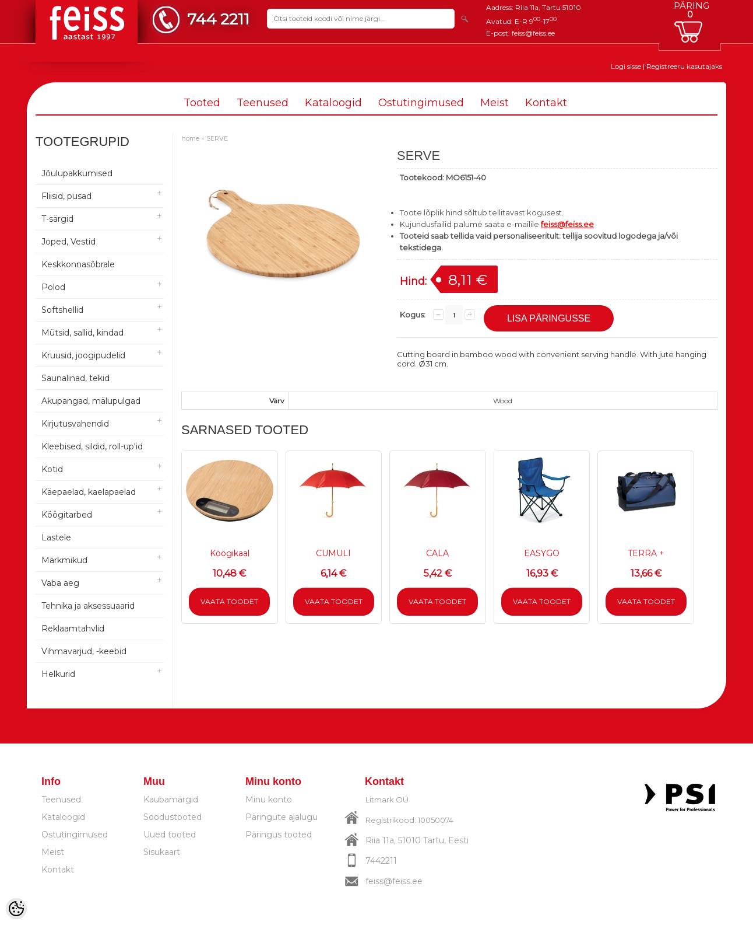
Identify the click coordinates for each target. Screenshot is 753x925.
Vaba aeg (60, 583)
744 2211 (218, 19)
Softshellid (62, 310)
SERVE (217, 138)
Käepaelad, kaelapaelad (88, 492)
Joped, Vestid (68, 241)
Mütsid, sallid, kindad (82, 332)
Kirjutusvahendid (75, 423)
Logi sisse (626, 66)
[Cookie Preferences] (16, 908)
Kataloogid (333, 102)
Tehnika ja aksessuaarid (88, 606)
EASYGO (542, 553)
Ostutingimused (421, 102)
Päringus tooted (278, 834)
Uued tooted (169, 834)
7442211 (381, 861)
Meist (494, 102)
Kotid (52, 469)
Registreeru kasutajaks (684, 66)
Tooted (202, 102)
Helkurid (58, 674)
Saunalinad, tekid (75, 378)
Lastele (56, 537)
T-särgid (57, 219)
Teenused (262, 102)
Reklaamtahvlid (72, 628)
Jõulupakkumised (76, 173)
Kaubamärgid (170, 799)
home (190, 138)
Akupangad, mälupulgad (90, 401)
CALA (437, 553)
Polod (53, 287)
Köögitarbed (66, 514)
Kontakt (546, 102)
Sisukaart (161, 852)
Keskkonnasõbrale (78, 264)
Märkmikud (64, 560)
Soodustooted (172, 817)
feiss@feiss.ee (533, 33)
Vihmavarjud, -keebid (83, 651)
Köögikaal (229, 553)
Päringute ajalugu (281, 817)
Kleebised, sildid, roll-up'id (92, 446)
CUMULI (333, 553)
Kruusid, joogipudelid (83, 355)
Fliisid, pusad (66, 196)
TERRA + (646, 553)
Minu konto (268, 799)
